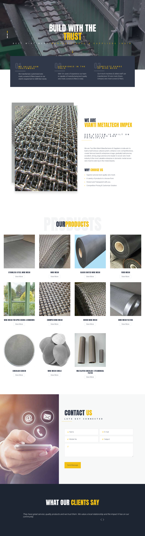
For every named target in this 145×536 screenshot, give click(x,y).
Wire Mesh (54, 272)
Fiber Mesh (125, 272)
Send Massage (72, 465)
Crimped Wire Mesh (55, 320)
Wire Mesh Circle (55, 370)
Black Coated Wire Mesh (90, 272)
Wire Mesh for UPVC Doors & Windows (19, 320)
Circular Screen (19, 370)
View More (19, 277)
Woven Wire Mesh (90, 320)
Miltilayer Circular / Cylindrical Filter (90, 371)
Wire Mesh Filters (125, 320)
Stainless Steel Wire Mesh (19, 272)
